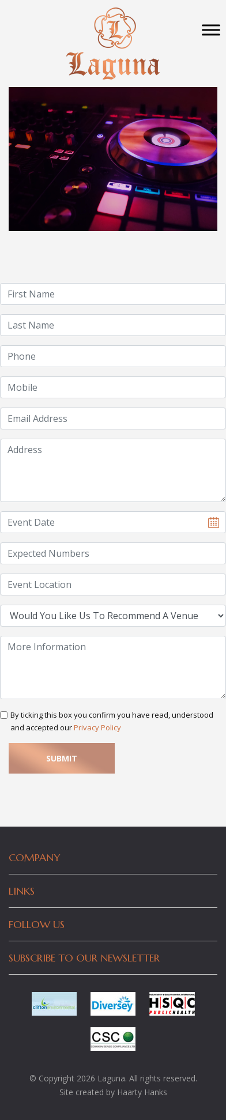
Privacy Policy (97, 727)
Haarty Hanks (142, 1092)
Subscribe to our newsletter (84, 957)
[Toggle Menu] (211, 29)
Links (22, 890)
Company (35, 857)
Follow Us (37, 924)
